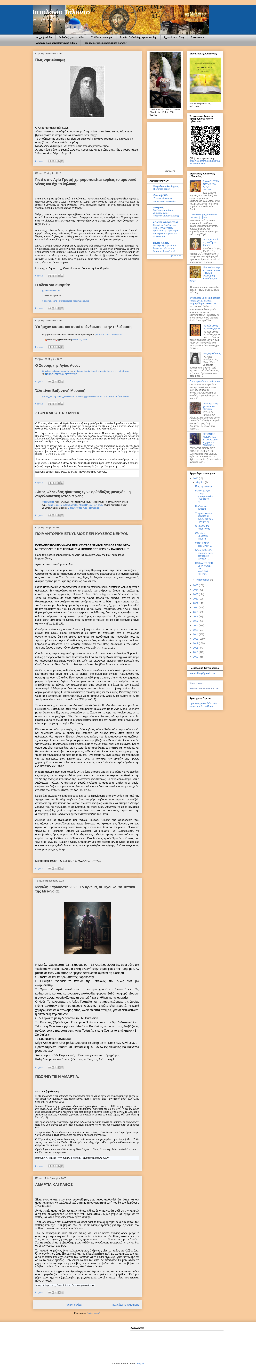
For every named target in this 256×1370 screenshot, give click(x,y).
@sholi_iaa (47, 396)
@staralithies (48, 502)
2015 (196, 630)
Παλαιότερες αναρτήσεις (125, 1304)
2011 (196, 647)
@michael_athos (50, 371)
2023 (196, 594)
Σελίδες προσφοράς (102, 37)
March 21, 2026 (79, 339)
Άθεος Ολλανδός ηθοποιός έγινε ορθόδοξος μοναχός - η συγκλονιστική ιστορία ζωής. (83, 494)
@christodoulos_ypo (51, 290)
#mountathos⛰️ (65, 371)
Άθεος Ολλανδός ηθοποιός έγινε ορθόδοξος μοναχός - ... (204, 554)
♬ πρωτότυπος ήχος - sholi (116, 396)
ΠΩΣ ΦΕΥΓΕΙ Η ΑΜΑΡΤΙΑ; (57, 1076)
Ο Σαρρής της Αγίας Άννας (57, 365)
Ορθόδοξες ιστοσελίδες (71, 37)
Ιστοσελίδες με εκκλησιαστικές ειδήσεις (105, 43)
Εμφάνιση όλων (175, 256)
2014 (196, 634)
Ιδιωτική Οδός (160, 195)
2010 (196, 652)
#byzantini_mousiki (62, 396)
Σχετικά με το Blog (174, 37)
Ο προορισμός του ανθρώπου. (205, 381)
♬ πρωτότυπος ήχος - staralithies (83, 508)
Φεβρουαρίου (203, 579)
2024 (196, 589)
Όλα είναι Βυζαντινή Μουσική (60, 391)
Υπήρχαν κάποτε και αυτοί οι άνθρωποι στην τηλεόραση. (84, 327)
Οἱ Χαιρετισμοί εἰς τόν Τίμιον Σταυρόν (210, 242)
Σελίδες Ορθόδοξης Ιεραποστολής (138, 37)
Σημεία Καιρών (161, 242)
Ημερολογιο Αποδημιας (166, 186)
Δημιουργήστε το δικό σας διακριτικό (204, 688)
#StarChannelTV (70, 505)
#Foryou (99, 505)
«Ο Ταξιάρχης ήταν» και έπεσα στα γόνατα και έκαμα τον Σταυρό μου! (164, 248)
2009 (196, 656)
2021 (196, 603)
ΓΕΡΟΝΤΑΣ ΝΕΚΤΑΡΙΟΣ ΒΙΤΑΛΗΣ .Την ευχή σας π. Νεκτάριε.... (210, 439)
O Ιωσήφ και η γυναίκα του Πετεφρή (210, 406)
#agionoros (109, 371)
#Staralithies (85, 505)
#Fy (93, 505)
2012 (196, 643)
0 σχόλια (39, 161)
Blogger (140, 1363)
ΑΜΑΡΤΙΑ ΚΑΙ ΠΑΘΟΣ (54, 1184)
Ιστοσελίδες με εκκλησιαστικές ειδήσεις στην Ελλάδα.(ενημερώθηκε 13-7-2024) (205, 301)
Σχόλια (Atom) (93, 1313)
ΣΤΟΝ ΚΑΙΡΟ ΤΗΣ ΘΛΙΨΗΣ (57, 413)
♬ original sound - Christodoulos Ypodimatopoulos (65, 301)
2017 (196, 621)
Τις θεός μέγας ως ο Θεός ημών (211, 327)
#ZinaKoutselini (55, 505)
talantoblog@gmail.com (202, 673)
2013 (196, 638)
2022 (196, 598)
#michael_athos (95, 371)
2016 (196, 625)
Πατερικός (158, 207)
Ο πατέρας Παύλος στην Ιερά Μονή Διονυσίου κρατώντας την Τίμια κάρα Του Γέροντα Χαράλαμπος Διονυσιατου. (165, 231)
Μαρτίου (200, 482)
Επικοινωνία (198, 37)
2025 (196, 585)
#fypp (85, 396)
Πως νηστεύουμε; (50, 60)
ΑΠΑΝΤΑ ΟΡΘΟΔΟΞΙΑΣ (165, 222)
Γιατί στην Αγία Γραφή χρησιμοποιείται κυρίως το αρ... (204, 496)
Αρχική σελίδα (44, 37)
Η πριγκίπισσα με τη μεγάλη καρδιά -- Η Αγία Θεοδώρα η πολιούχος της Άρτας (205, 274)
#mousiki (92, 396)
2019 (196, 612)
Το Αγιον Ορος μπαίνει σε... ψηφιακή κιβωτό (205, 216)
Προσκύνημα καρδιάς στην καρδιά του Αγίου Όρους (203, 704)
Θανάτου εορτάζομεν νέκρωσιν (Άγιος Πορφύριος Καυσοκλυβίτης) (166, 213)
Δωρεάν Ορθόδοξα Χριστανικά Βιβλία (56, 43)
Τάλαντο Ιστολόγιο (197, 683)
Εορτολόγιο (170, 171)
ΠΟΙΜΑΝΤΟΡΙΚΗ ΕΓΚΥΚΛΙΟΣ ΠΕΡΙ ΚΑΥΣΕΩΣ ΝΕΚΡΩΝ (81, 534)
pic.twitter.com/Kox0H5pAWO (109, 334)
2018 (196, 616)
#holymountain (81, 371)
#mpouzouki (76, 396)
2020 (196, 607)
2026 (196, 478)
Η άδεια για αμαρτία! (52, 285)
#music (99, 396)
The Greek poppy (161, 189)
